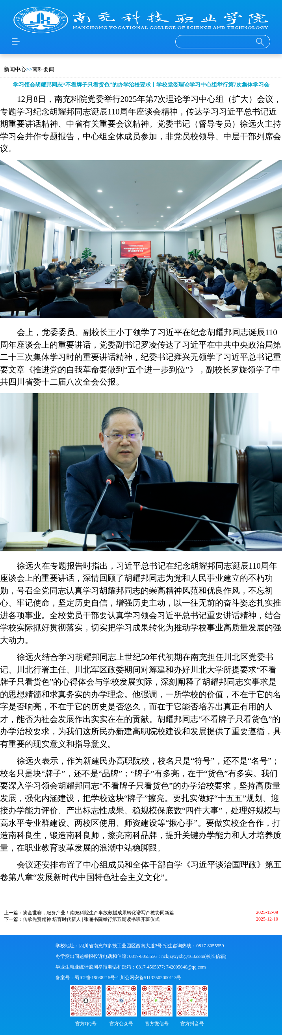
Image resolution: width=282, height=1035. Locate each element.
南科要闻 (43, 69)
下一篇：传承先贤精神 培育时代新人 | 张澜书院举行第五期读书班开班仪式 (82, 919)
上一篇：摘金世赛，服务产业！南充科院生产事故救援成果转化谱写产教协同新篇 (89, 912)
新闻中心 (15, 69)
